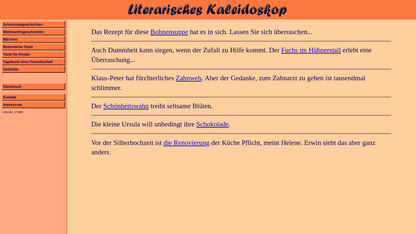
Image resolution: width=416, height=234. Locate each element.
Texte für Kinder (16, 54)
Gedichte (10, 69)
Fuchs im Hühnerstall (311, 50)
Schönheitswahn (126, 106)
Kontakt (9, 97)
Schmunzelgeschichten (23, 24)
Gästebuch (12, 86)
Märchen (10, 39)
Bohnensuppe (169, 32)
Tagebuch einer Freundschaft (28, 62)
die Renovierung (186, 143)
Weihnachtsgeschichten (23, 32)
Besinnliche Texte (18, 47)
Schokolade (212, 124)
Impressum (12, 105)
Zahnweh (189, 78)
